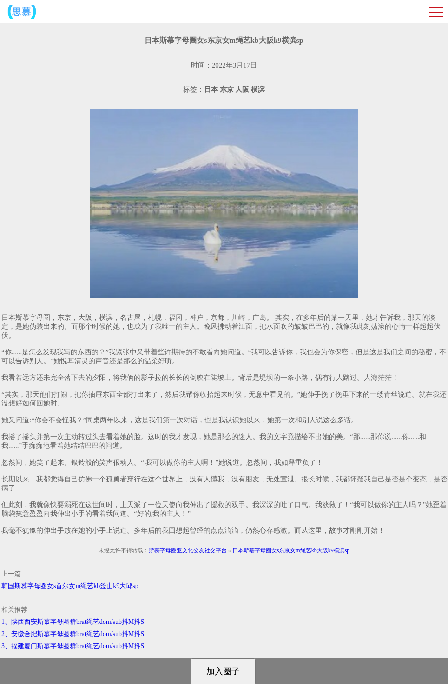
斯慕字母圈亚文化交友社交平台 (188, 550)
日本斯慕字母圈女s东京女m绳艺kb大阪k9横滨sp (291, 550)
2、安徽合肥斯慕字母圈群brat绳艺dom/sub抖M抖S (72, 633)
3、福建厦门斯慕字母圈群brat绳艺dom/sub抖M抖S (72, 646)
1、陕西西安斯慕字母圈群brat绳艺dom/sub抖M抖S (72, 621)
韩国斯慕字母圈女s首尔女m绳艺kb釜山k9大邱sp (69, 585)
